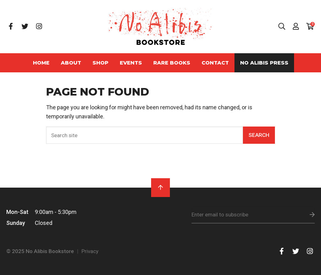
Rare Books (171, 63)
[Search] (144, 135)
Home (41, 63)
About (71, 63)
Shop (100, 63)
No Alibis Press (264, 63)
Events (131, 63)
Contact (215, 63)
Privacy (90, 251)
